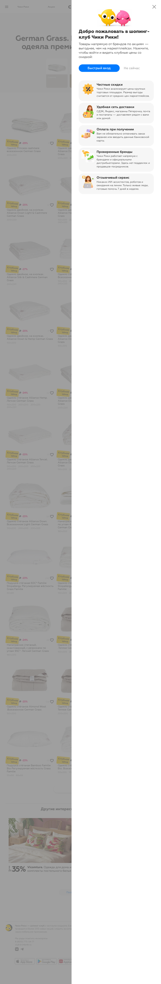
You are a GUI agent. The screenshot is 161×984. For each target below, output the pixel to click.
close (154, 7)
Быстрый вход (99, 68)
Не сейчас (132, 68)
